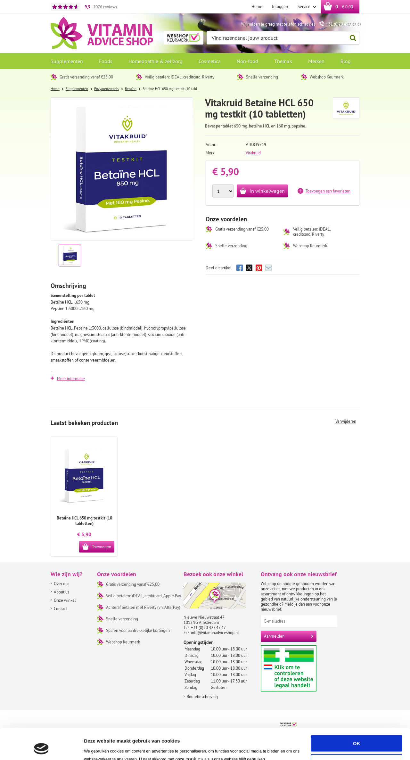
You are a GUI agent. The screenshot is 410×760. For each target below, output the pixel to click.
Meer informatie (71, 378)
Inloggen (280, 6)
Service (304, 6)
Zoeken (351, 38)
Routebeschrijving (202, 696)
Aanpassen (356, 732)
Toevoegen (101, 546)
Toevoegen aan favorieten (328, 190)
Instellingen (97, 747)
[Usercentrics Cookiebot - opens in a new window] (41, 747)
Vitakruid (253, 152)
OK (356, 714)
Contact (60, 608)
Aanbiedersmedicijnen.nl (301, 668)
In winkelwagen (267, 191)
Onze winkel (65, 600)
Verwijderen (345, 421)
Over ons (61, 583)
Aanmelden (274, 636)
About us (61, 591)
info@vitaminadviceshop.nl (215, 632)
